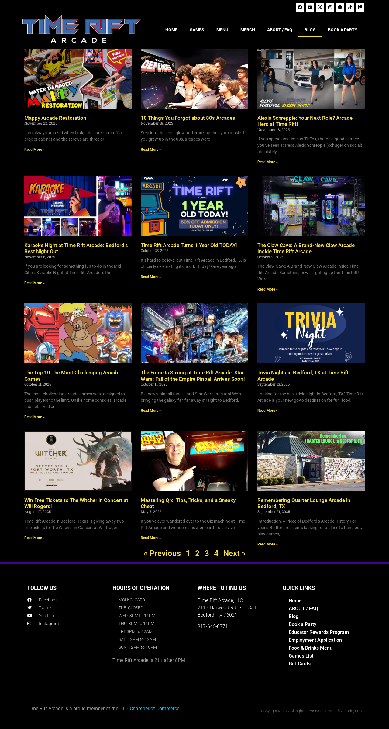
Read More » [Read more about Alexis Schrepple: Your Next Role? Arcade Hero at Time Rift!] (267, 162)
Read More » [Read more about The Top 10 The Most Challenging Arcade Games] (34, 417)
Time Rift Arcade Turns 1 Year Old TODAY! (189, 245)
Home (295, 600)
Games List (301, 656)
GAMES (197, 29)
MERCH (247, 29)
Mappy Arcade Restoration (55, 118)
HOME (171, 29)
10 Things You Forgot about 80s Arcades (188, 118)
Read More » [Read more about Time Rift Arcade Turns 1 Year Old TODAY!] (151, 277)
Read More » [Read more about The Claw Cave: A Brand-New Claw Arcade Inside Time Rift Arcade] (267, 289)
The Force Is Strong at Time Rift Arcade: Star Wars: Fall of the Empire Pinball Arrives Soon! (193, 376)
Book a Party (302, 624)
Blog (293, 616)
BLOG (310, 29)
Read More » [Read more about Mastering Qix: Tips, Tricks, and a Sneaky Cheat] (151, 538)
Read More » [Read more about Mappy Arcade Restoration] (34, 149)
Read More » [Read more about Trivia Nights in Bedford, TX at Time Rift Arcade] (267, 410)
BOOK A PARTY (342, 29)
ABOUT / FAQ (279, 29)
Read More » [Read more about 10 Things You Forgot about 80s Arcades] (151, 149)
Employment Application (315, 640)
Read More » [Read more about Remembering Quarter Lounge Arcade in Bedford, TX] (267, 544)
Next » (234, 553)
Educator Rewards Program (319, 632)
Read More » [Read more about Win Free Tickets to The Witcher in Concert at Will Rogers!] (34, 538)
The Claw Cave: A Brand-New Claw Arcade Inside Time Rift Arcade (306, 248)
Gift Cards (300, 664)
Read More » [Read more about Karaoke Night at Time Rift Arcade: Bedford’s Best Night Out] (34, 283)
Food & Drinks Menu (310, 648)
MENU (222, 29)
